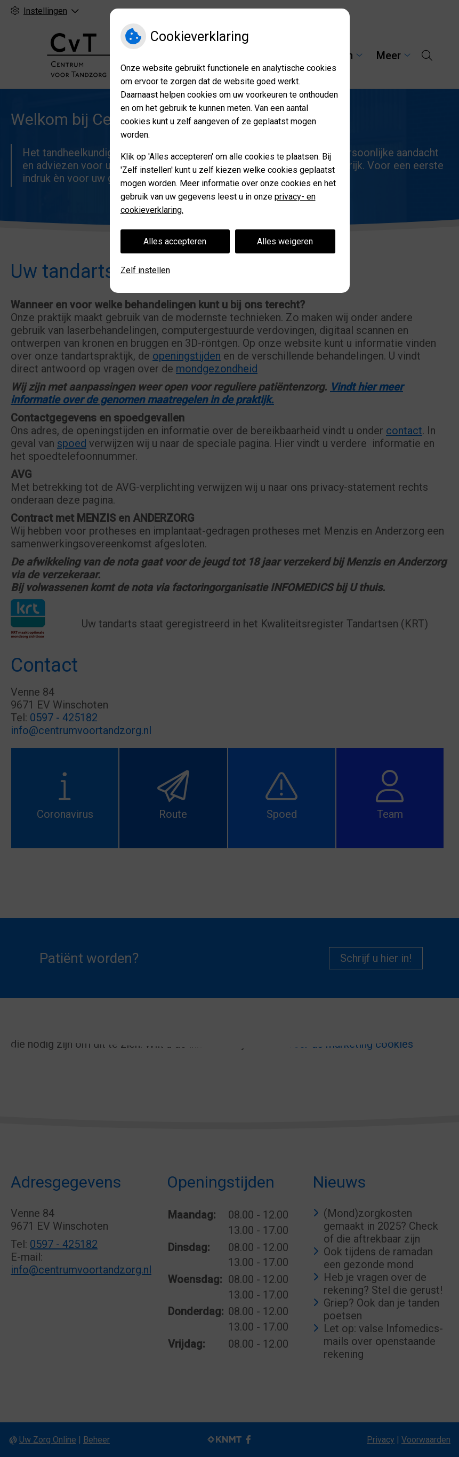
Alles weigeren (285, 241)
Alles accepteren (174, 241)
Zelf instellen (145, 270)
